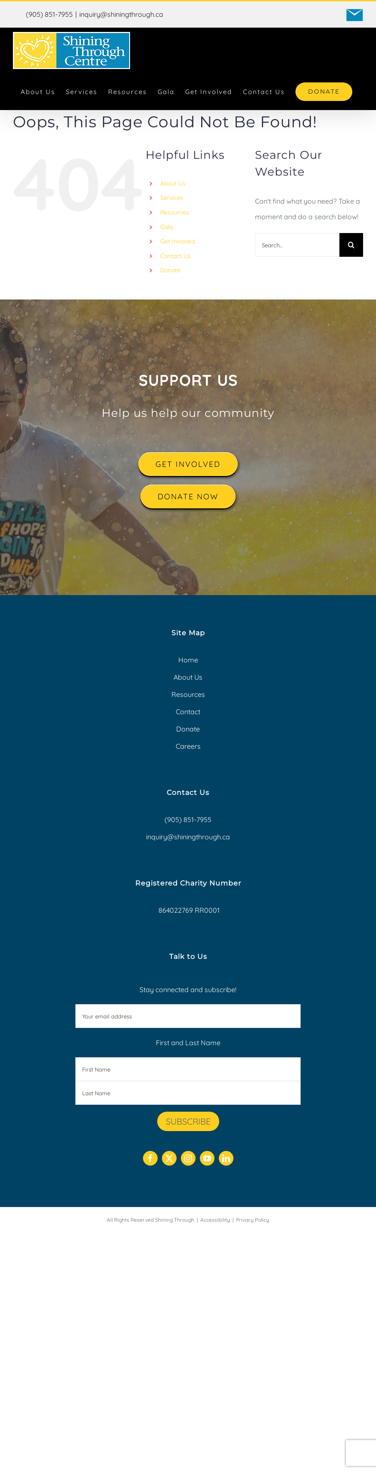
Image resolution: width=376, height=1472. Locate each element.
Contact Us (175, 256)
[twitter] (169, 1158)
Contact (188, 711)
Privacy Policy (252, 1220)
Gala (166, 227)
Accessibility (215, 1220)
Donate (170, 270)
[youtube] (207, 1158)
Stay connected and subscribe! (188, 1006)
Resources (174, 212)
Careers (188, 746)
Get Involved (177, 241)
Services (171, 198)
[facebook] (150, 1158)
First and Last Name (188, 1042)
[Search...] (297, 245)
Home (188, 660)
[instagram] (188, 1158)
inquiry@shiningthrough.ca (121, 14)
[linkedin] (226, 1158)
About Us (173, 183)
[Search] (351, 245)
